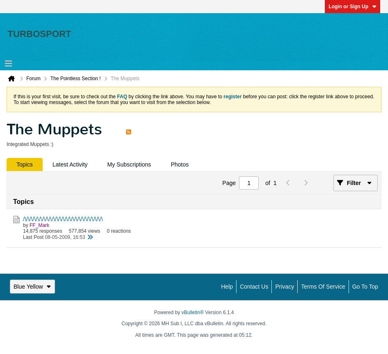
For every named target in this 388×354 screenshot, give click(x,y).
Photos (180, 164)
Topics (24, 164)
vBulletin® (192, 312)
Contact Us (254, 286)
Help (227, 286)
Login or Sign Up (352, 6)
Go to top (365, 286)
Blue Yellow (32, 286)
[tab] (25, 164)
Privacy (284, 286)
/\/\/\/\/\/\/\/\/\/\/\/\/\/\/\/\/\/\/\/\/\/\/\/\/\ (63, 219)
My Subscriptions (129, 164)
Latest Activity (70, 164)
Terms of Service (323, 286)
